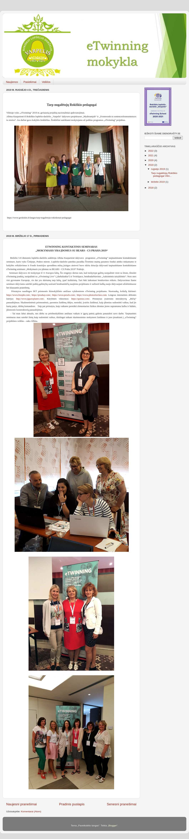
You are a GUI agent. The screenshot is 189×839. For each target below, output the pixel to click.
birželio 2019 (158, 181)
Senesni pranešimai (121, 804)
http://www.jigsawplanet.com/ (30, 298)
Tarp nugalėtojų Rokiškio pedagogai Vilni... (163, 174)
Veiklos (46, 81)
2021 (151, 155)
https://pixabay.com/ (41, 295)
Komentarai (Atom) (31, 811)
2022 (151, 150)
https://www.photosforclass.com (91, 295)
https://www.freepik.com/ (18, 295)
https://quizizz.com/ (80, 298)
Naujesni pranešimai (21, 804)
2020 (151, 160)
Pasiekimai (29, 81)
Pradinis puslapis (72, 804)
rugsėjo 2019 (158, 169)
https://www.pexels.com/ (63, 295)
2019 (151, 165)
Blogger (112, 825)
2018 (151, 187)
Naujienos (12, 81)
